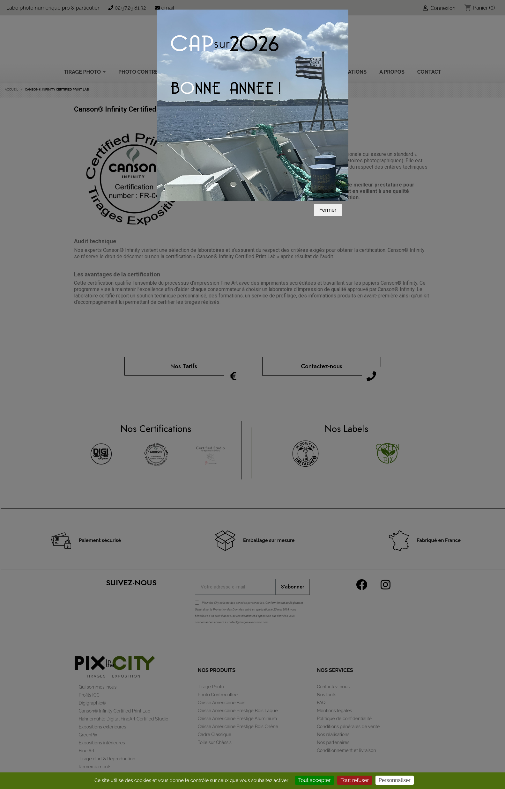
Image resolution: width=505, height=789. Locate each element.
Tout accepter (314, 780)
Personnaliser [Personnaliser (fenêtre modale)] (395, 780)
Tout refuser (354, 780)
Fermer (328, 186)
